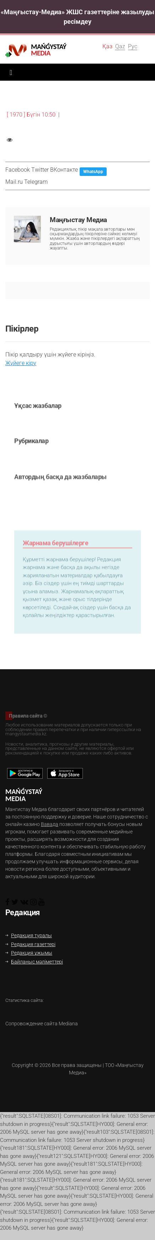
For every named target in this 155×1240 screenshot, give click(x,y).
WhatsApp (93, 171)
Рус (132, 46)
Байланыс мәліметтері (34, 962)
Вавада (49, 824)
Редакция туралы (28, 935)
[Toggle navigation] (9, 72)
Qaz (120, 46)
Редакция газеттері (30, 944)
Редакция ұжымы (28, 953)
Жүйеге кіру (20, 363)
